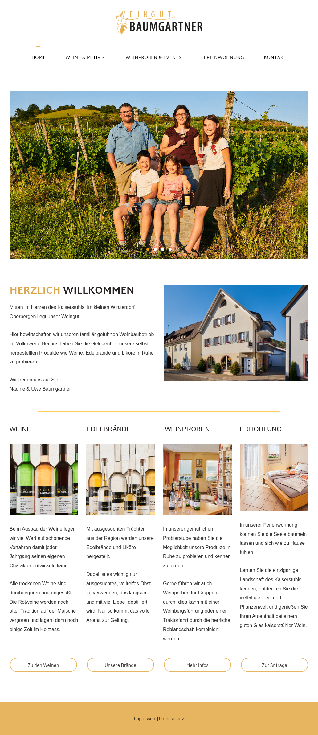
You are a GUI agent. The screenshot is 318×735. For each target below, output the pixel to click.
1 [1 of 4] (147, 249)
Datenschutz (171, 718)
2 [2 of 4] (155, 249)
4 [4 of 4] (170, 249)
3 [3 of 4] (162, 249)
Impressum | (146, 718)
